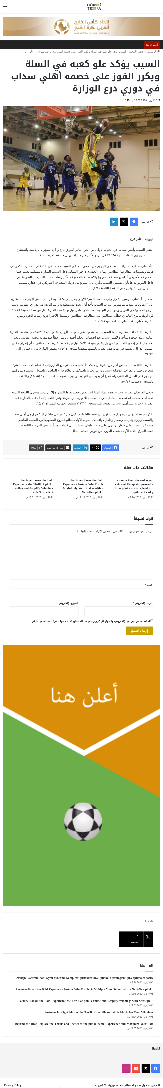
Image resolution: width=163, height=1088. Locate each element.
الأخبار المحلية (136, 51)
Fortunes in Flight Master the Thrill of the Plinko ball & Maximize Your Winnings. (98, 1007)
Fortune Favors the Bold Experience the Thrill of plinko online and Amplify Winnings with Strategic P (33, 486)
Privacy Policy (12, 1080)
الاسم (149, 585)
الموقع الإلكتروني (69, 603)
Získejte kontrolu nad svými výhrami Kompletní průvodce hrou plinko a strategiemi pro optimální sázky (134, 486)
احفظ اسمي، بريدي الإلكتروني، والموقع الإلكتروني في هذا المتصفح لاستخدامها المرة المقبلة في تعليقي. (90, 621)
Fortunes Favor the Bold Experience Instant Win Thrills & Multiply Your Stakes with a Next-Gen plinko (83, 486)
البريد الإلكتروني (143, 603)
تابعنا (156, 1044)
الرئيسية (153, 51)
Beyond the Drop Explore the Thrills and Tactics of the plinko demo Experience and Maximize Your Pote (84, 1019)
